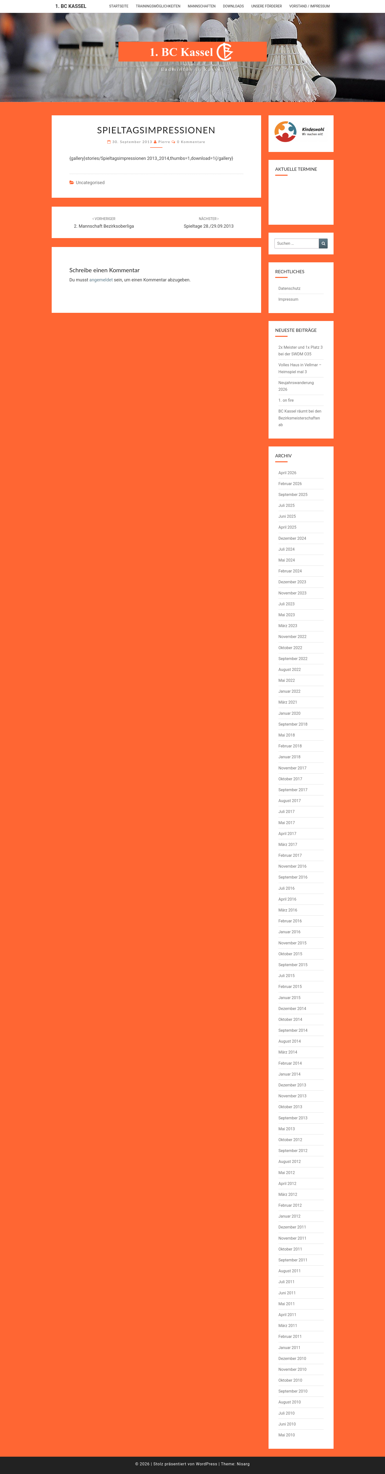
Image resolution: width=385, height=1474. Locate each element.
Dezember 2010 (292, 1358)
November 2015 (292, 943)
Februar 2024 (290, 571)
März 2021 (287, 702)
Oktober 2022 (290, 647)
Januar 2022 (289, 691)
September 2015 (293, 964)
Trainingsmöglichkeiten (158, 6)
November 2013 (292, 1096)
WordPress (206, 1464)
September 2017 (293, 789)
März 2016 (287, 910)
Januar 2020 (289, 713)
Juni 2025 (287, 516)
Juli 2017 (286, 811)
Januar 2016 (289, 932)
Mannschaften (201, 6)
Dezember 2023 (292, 582)
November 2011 (292, 1238)
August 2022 (289, 669)
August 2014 (289, 1041)
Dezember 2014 (292, 1008)
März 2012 (287, 1194)
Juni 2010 (287, 1424)
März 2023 (287, 625)
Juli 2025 (286, 505)
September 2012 (293, 1150)
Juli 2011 (286, 1281)
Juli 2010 (286, 1413)
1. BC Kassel (71, 6)
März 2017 (287, 844)
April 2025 (287, 527)
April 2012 (287, 1183)
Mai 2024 (286, 560)
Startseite (119, 6)
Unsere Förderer (266, 6)
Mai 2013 (286, 1129)
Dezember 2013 (292, 1085)
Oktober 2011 (290, 1249)
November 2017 (292, 768)
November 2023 (292, 593)
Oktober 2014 (290, 1019)
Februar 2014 (290, 1063)
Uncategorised (90, 182)
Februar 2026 (290, 483)
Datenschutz (289, 288)
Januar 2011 (289, 1347)
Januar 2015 (289, 997)
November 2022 (292, 636)
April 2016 (287, 899)
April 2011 (287, 1314)
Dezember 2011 (292, 1227)
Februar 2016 (290, 921)
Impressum (288, 299)
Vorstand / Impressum (309, 6)
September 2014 (293, 1030)
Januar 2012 (289, 1216)
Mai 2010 (286, 1435)
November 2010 (292, 1369)
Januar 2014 (289, 1074)
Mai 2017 (286, 822)
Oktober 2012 (290, 1139)
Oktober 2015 (290, 954)
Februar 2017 (290, 855)
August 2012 (289, 1161)
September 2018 (293, 724)
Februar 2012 (290, 1205)
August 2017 (289, 800)
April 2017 (287, 833)
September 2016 (293, 877)
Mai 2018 (286, 735)
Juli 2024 (286, 549)
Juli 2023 (286, 604)
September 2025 (293, 494)
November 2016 (292, 866)
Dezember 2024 (292, 538)
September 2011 (293, 1260)
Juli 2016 (286, 888)
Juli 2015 (286, 975)
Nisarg (243, 1464)
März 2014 (287, 1052)
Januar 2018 (289, 757)
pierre (164, 142)
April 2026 (287, 472)
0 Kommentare (191, 142)
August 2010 (289, 1402)
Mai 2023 (286, 615)
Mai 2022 (286, 680)
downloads (233, 6)
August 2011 (289, 1271)
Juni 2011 (287, 1293)
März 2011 (287, 1325)
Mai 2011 (286, 1304)
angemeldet (101, 279)
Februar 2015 (290, 986)
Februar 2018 (290, 746)
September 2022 (293, 658)
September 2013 (293, 1118)
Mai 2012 (286, 1172)
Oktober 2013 (290, 1107)
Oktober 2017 (290, 779)
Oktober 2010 (290, 1380)
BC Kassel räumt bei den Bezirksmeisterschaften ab (299, 418)
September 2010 (293, 1391)
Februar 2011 (290, 1336)
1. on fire (286, 400)
